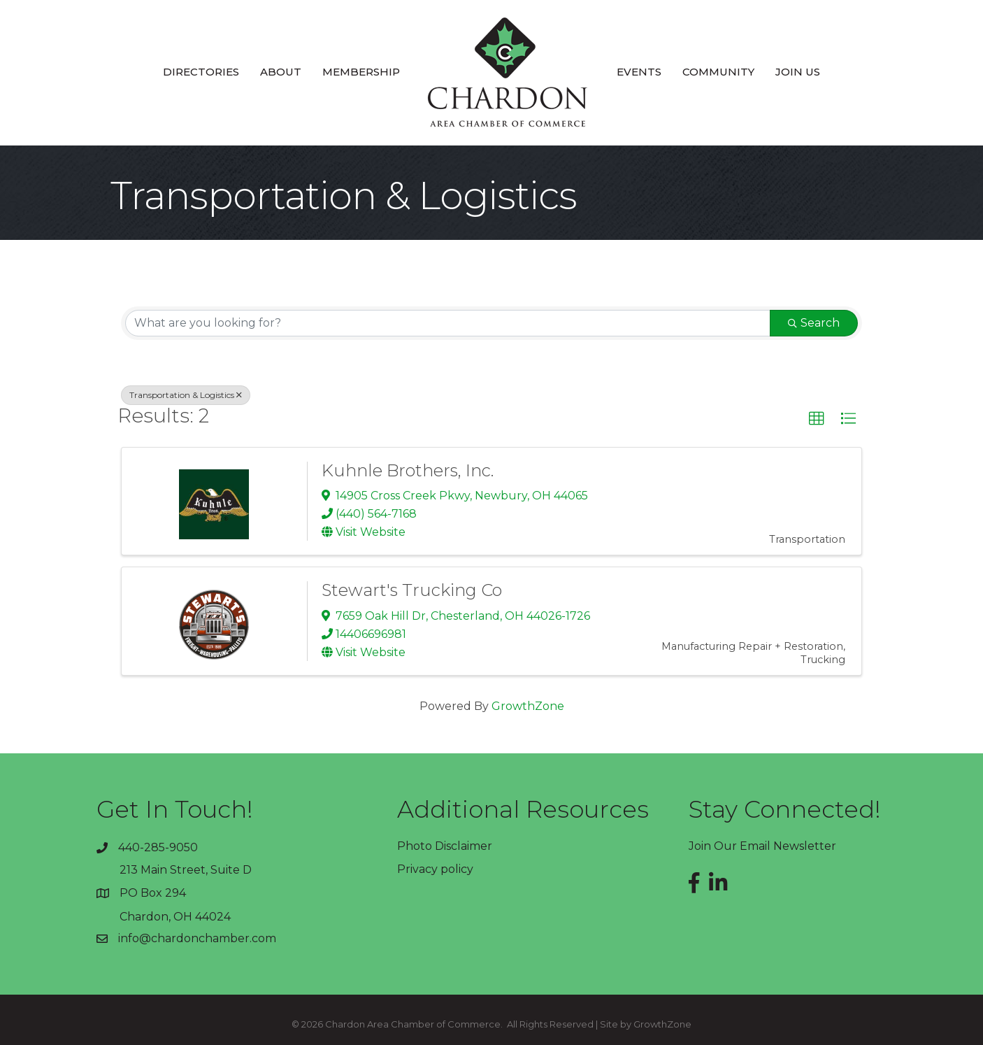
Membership (361, 71)
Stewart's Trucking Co (412, 590)
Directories (201, 71)
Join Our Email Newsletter (762, 846)
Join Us (797, 71)
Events (639, 71)
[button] (817, 419)
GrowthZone (528, 706)
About (280, 71)
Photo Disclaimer (444, 846)
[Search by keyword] (447, 323)
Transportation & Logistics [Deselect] (185, 395)
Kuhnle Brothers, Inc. (408, 470)
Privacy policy (435, 869)
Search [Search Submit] (814, 322)
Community (718, 71)
